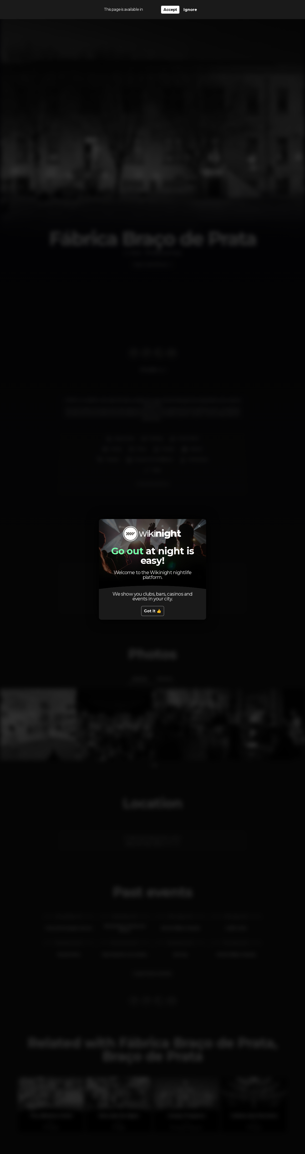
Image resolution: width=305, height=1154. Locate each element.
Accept (170, 9)
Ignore (190, 9)
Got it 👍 (152, 611)
